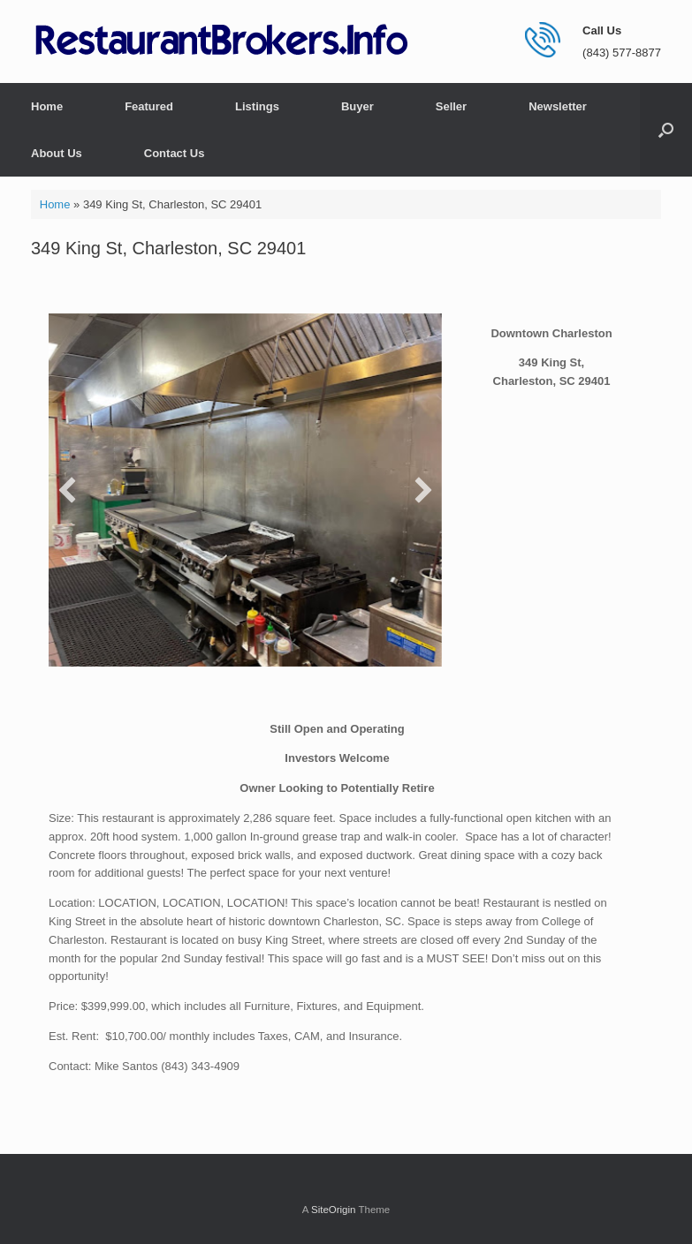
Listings (257, 106)
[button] (666, 130)
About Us (56, 153)
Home (47, 106)
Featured (149, 106)
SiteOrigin (333, 1209)
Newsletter (558, 106)
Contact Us (174, 153)
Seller (451, 106)
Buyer (357, 106)
